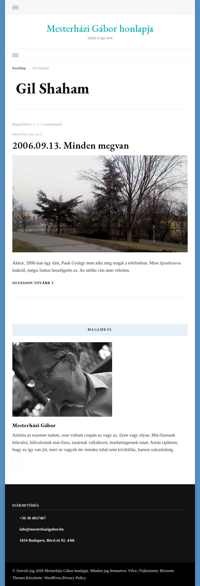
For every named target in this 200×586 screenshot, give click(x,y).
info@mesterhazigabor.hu (41, 529)
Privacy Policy (74, 578)
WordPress (53, 578)
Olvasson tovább (33, 283)
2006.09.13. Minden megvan (70, 145)
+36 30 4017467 (32, 518)
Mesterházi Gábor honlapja (100, 28)
